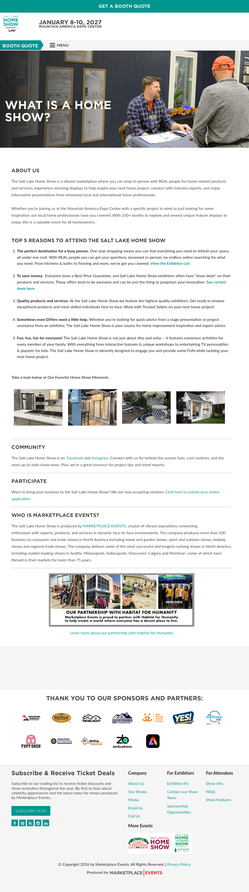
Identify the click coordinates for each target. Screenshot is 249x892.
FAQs (210, 791)
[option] (124, 99)
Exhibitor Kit (178, 783)
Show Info (214, 783)
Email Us (135, 808)
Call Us (134, 816)
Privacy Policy (179, 864)
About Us (136, 783)
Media (133, 799)
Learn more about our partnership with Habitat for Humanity (121, 632)
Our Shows (137, 791)
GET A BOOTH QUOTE (124, 6)
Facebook (75, 457)
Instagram (99, 457)
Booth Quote (20, 45)
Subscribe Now (30, 810)
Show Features (218, 799)
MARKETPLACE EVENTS (104, 525)
